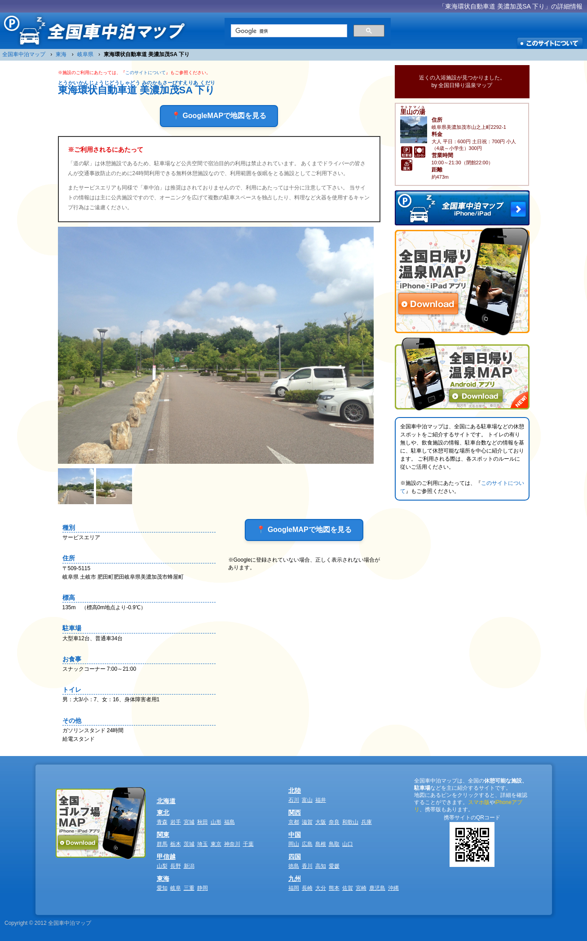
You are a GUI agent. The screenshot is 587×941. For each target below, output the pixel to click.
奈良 (334, 822)
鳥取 (334, 844)
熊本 (334, 888)
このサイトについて (145, 72)
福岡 (293, 888)
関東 (163, 834)
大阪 (320, 822)
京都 (293, 822)
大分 (320, 888)
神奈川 (232, 844)
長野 (175, 866)
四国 (294, 856)
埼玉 (202, 844)
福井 (320, 800)
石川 (293, 800)
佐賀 (347, 888)
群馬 (162, 844)
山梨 (162, 866)
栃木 (175, 844)
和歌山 (350, 822)
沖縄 (393, 888)
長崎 (307, 888)
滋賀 (307, 822)
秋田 (202, 822)
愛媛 (334, 866)
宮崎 (361, 888)
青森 (162, 822)
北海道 (166, 801)
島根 (320, 844)
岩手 (175, 822)
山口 (347, 844)
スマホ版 (479, 802)
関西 (294, 812)
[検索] (288, 31)
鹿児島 (377, 888)
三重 (189, 888)
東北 (163, 812)
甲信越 (166, 856)
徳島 (293, 866)
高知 (320, 866)
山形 (216, 822)
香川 (307, 866)
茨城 (189, 844)
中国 (294, 834)
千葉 (248, 844)
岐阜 (175, 888)
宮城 (189, 822)
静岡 (202, 888)
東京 (216, 844)
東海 (163, 878)
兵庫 (366, 822)
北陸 (294, 790)
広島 (307, 844)
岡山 (293, 844)
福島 (229, 822)
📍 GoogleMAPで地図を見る (219, 115)
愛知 (162, 888)
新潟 (189, 866)
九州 (294, 878)
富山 (307, 800)
